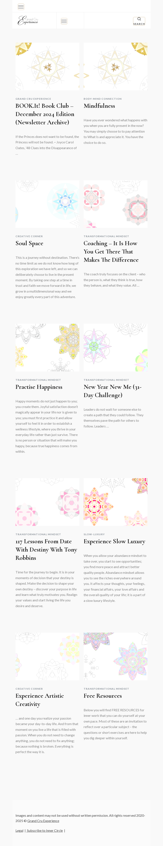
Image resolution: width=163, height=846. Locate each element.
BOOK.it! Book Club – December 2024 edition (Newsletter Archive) (44, 114)
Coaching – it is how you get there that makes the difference (111, 251)
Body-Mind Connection (103, 98)
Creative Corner (29, 236)
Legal (19, 830)
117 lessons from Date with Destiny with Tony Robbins (46, 549)
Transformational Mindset (106, 236)
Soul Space (29, 243)
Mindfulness (99, 106)
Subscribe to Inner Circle (44, 830)
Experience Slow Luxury (114, 541)
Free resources (103, 696)
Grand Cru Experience (33, 98)
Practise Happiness (38, 387)
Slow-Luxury (94, 534)
